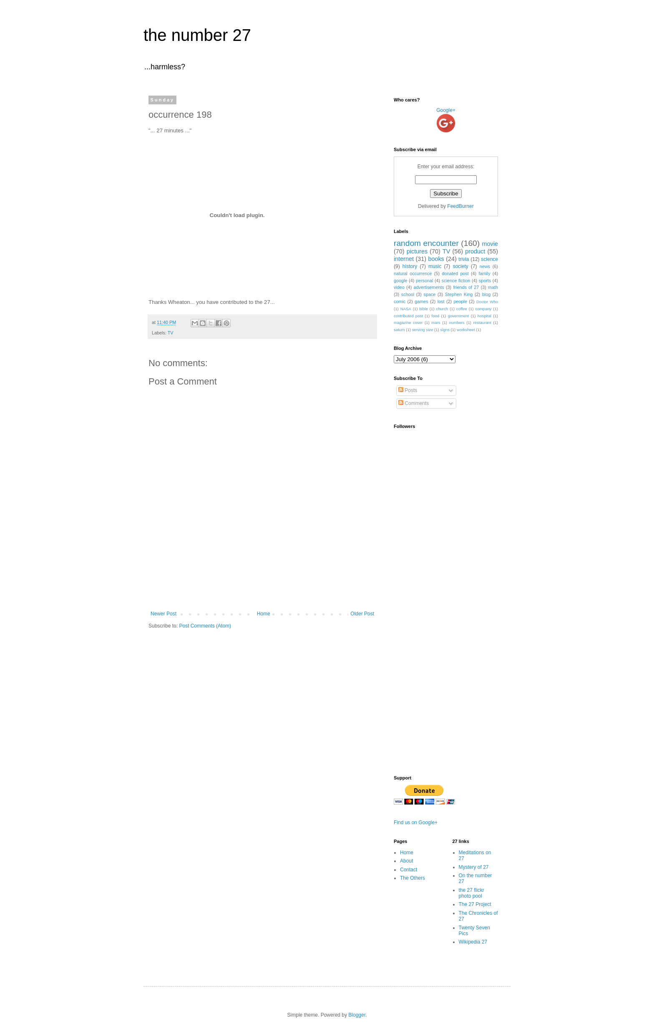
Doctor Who (487, 301)
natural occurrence (413, 273)
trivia (463, 259)
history (409, 266)
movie (490, 243)
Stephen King (459, 294)
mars (435, 322)
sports (485, 280)
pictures (417, 251)
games (421, 301)
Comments (413, 403)
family (484, 273)
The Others (412, 878)
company (483, 308)
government (458, 316)
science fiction (456, 280)
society (460, 266)
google (400, 280)
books (436, 259)
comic (399, 301)
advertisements (429, 287)
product (475, 251)
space (430, 294)
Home (263, 614)
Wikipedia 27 (473, 942)
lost (441, 301)
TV (171, 332)
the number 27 (197, 35)
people (460, 301)
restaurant (482, 322)
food (435, 316)
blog (486, 294)
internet (404, 259)
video (399, 287)
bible (423, 308)
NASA (405, 308)
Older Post (362, 614)
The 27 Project (475, 904)
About (406, 861)
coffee (461, 308)
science (489, 259)
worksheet (466, 329)
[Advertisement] (262, 587)
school (407, 294)
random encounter (426, 243)
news (485, 266)
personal (424, 280)
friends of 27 (466, 287)
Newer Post (163, 614)
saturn (399, 329)
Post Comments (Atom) (205, 626)
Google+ (445, 110)
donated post (455, 273)
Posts (407, 390)
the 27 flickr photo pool (471, 893)
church (442, 308)
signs (444, 329)
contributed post (408, 316)
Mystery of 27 (474, 867)
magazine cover (408, 322)
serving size (422, 329)
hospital (484, 316)
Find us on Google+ (416, 822)
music (434, 266)
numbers (456, 322)
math (493, 287)
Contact (408, 870)
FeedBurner (460, 206)
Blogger (356, 1015)
